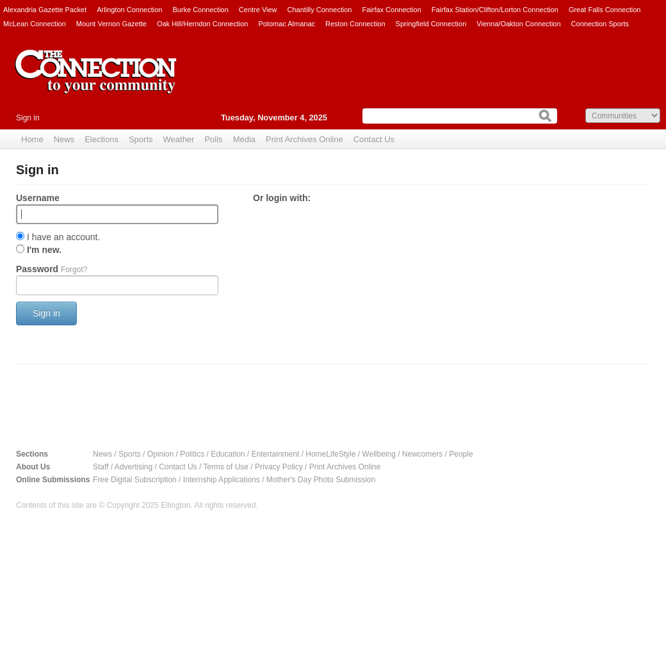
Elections (101, 139)
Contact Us (373, 139)
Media (244, 139)
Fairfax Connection (391, 9)
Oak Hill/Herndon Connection (202, 24)
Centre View (258, 9)
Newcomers (422, 454)
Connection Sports (600, 24)
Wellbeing (378, 454)
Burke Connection (200, 9)
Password (51, 269)
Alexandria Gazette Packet (44, 9)
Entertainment (276, 454)
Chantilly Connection (320, 9)
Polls (213, 139)
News (64, 139)
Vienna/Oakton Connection (518, 24)
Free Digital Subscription (135, 479)
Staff (100, 466)
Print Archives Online (304, 139)
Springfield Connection (431, 24)
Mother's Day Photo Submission (320, 479)
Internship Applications (221, 479)
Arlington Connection (129, 9)
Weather (179, 139)
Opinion (160, 454)
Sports (141, 139)
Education (228, 454)
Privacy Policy (279, 466)
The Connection (96, 81)
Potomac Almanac (286, 24)
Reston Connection (355, 24)
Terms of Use (225, 466)
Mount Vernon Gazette (111, 24)
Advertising (133, 466)
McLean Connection (34, 24)
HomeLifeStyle (330, 454)
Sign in (28, 117)
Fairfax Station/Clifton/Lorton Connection (495, 9)
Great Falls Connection (605, 9)
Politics (192, 454)
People (461, 454)
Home (32, 139)
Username (38, 198)
